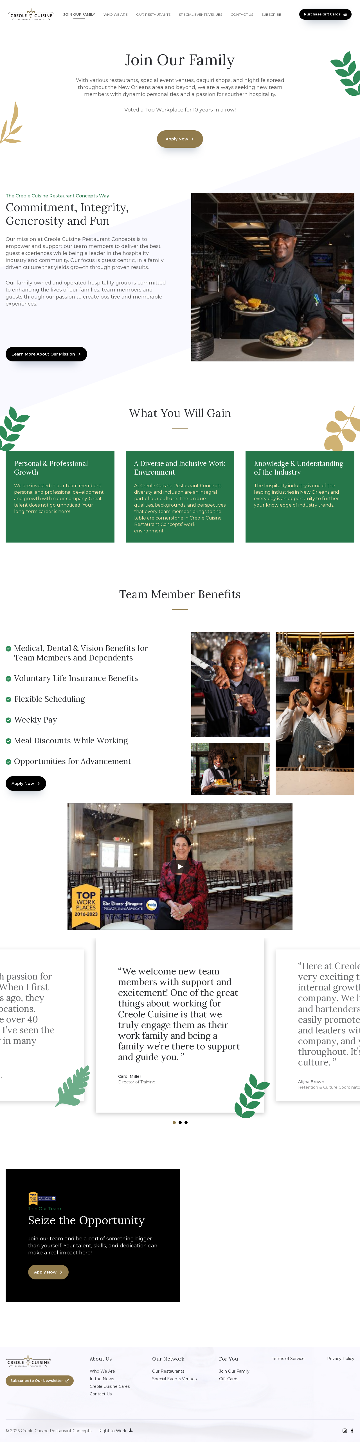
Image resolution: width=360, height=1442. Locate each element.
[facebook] (352, 1431)
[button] (325, 14)
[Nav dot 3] (186, 1122)
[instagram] (345, 1431)
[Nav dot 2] (180, 1122)
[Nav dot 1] (174, 1122)
